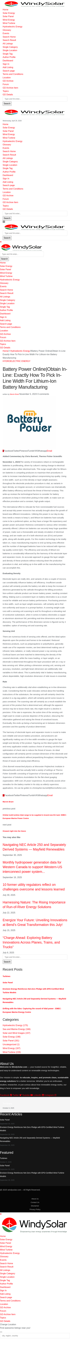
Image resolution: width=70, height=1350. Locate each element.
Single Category (10, 47)
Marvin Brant (14, 394)
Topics (6, 91)
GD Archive (8, 81)
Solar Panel (8, 16)
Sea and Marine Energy (17, 1029)
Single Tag (7, 54)
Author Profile (9, 57)
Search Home (9, 37)
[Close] (1, 242)
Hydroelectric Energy (12, 26)
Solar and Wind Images (16, 1033)
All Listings (8, 43)
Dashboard (8, 60)
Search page (9, 71)
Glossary (7, 30)
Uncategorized (11, 1044)
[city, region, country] (35, 1335)
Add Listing (8, 67)
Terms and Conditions (13, 74)
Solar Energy (9, 13)
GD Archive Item (10, 88)
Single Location (10, 50)
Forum (6, 84)
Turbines (6, 976)
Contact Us (35, 1202)
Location (7, 77)
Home (5, 9)
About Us (35, 1199)
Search (7, 103)
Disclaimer (35, 1206)
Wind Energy (9, 20)
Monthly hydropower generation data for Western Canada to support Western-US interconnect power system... (32, 866)
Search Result (9, 40)
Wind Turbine (9, 23)
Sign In (6, 64)
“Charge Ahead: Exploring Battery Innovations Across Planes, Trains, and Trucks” (31, 942)
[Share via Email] (49, 451)
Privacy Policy (35, 1209)
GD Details (8, 94)
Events (6, 33)
